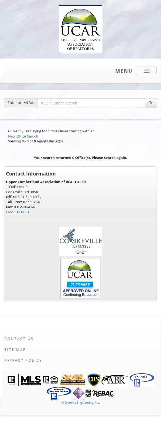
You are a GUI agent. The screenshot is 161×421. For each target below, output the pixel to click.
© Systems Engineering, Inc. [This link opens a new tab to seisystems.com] (80, 402)
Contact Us (19, 338)
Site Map (15, 349)
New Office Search (23, 136)
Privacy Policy (23, 360)
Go (150, 102)
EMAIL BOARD (17, 211)
